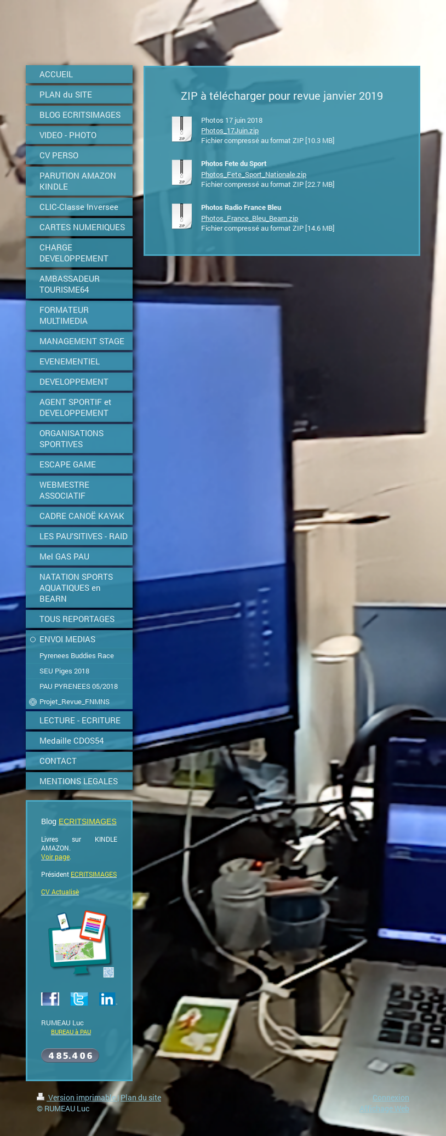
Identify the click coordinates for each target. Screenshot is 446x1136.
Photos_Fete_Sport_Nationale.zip (253, 174)
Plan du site (141, 1097)
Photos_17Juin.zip (230, 130)
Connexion (391, 1097)
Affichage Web (384, 1108)
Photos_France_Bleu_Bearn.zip (249, 218)
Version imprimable (77, 1097)
